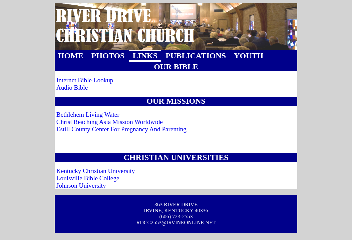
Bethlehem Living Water (87, 114)
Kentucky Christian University (95, 170)
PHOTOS (108, 55)
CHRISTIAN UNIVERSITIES (175, 157)
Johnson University (81, 185)
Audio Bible (72, 87)
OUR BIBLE (176, 66)
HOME (70, 55)
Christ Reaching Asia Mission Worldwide (109, 121)
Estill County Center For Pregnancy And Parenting (121, 129)
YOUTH (248, 55)
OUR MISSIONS (176, 101)
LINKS (144, 55)
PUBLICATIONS (195, 55)
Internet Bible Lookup (84, 80)
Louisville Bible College (87, 178)
